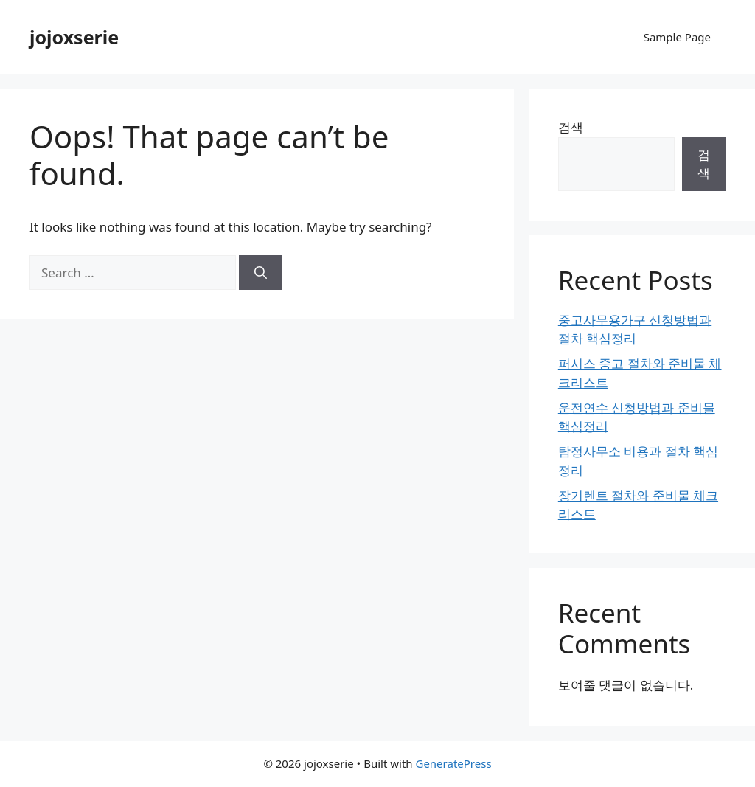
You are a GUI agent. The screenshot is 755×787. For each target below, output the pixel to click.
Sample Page (677, 37)
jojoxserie (74, 36)
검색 (570, 127)
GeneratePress (453, 763)
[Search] (260, 273)
